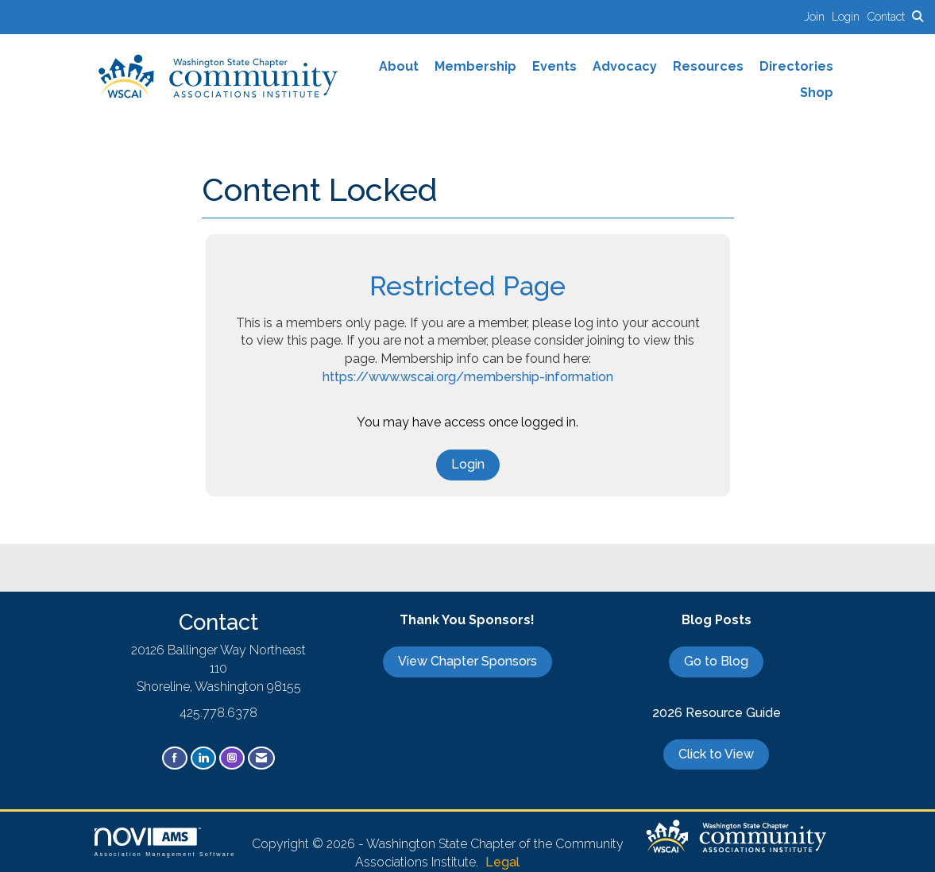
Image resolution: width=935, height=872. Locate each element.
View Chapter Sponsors (467, 661)
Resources (708, 66)
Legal (502, 862)
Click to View (716, 754)
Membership (475, 66)
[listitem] (818, 16)
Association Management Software (165, 842)
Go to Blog (716, 661)
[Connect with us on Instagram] (232, 758)
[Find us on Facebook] (174, 758)
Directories (796, 66)
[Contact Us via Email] (261, 758)
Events (554, 66)
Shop (816, 92)
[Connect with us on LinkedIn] (203, 758)
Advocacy (625, 66)
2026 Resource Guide (716, 712)
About (399, 66)
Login (468, 464)
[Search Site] (917, 16)
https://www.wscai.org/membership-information (468, 376)
